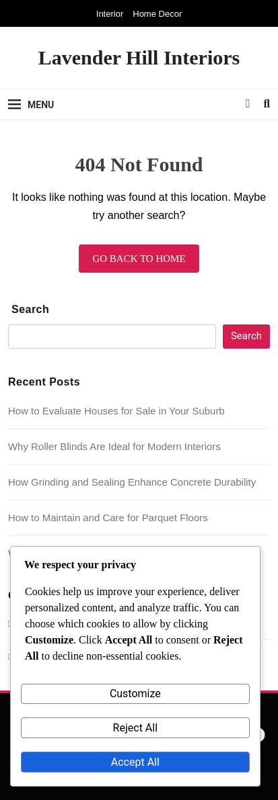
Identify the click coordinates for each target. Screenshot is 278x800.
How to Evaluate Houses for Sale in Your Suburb (116, 410)
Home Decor (157, 14)
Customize (135, 693)
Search (30, 309)
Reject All (135, 727)
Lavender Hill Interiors (139, 57)
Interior (109, 14)
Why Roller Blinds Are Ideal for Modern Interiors (114, 446)
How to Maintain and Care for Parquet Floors (108, 517)
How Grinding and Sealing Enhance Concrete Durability (132, 482)
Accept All (135, 762)
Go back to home (138, 258)
